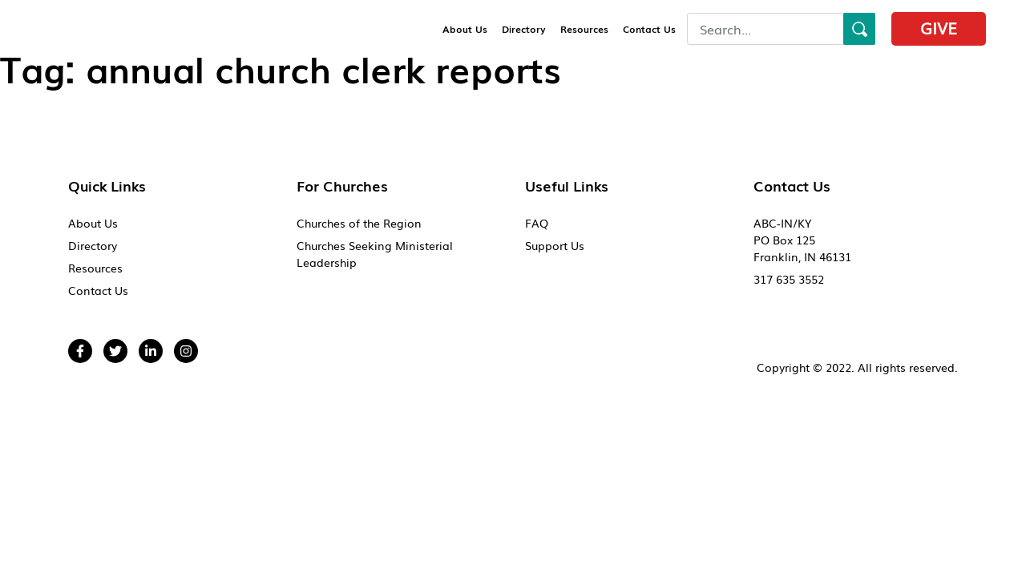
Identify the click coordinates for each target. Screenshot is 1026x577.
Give (938, 27)
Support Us (554, 245)
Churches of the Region (359, 223)
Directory (524, 29)
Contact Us (649, 29)
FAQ (536, 223)
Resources (584, 29)
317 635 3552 (788, 279)
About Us (464, 29)
